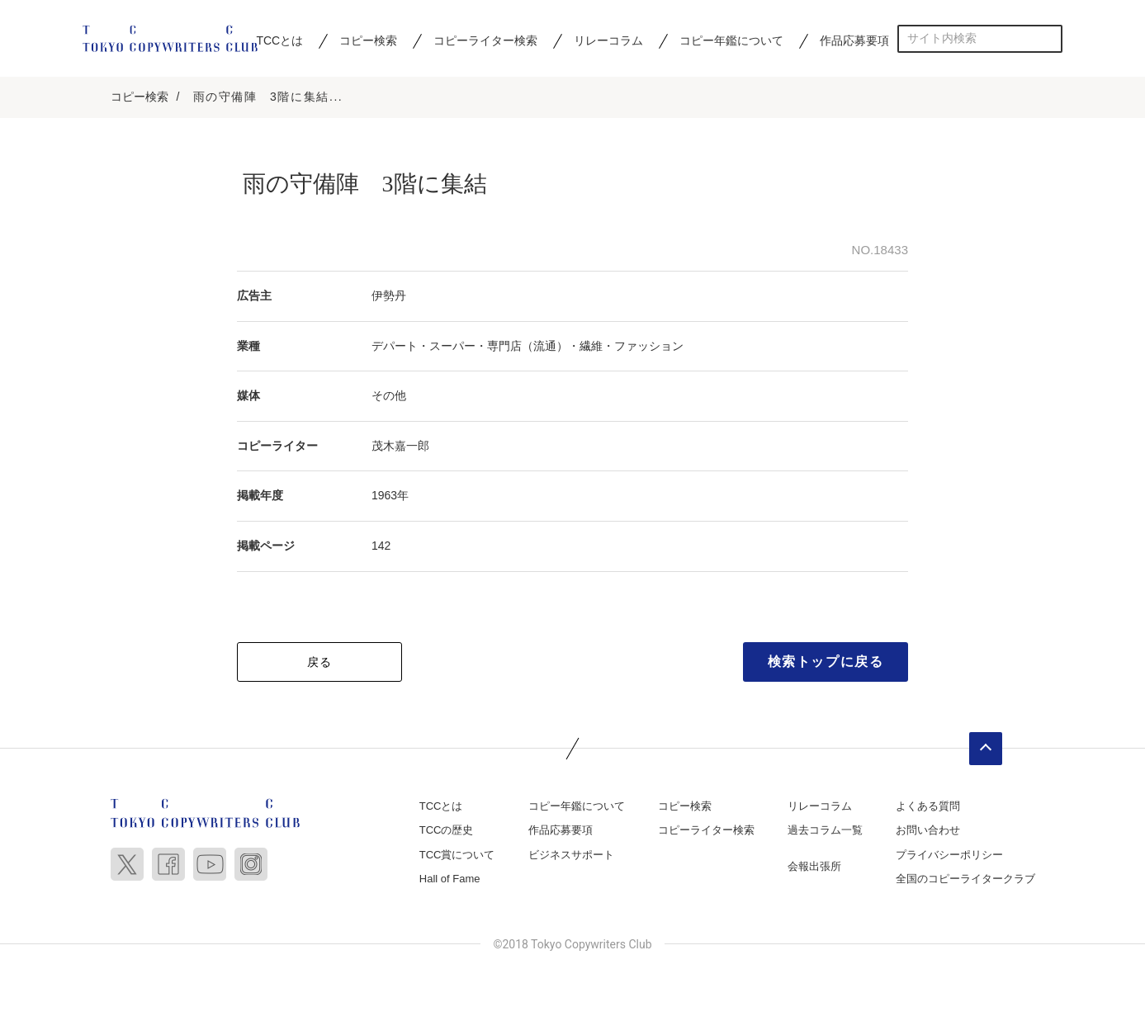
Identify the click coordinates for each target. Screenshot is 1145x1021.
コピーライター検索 (485, 40)
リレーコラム (608, 40)
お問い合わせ (928, 832)
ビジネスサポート (571, 857)
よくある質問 (928, 808)
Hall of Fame (449, 881)
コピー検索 (368, 40)
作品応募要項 (854, 40)
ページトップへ (985, 751)
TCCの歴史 (446, 832)
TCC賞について (457, 857)
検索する (1048, 38)
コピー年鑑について (731, 40)
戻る (320, 664)
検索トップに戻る (826, 664)
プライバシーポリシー (949, 857)
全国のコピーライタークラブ (965, 881)
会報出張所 (814, 869)
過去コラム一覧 (825, 832)
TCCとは (279, 40)
